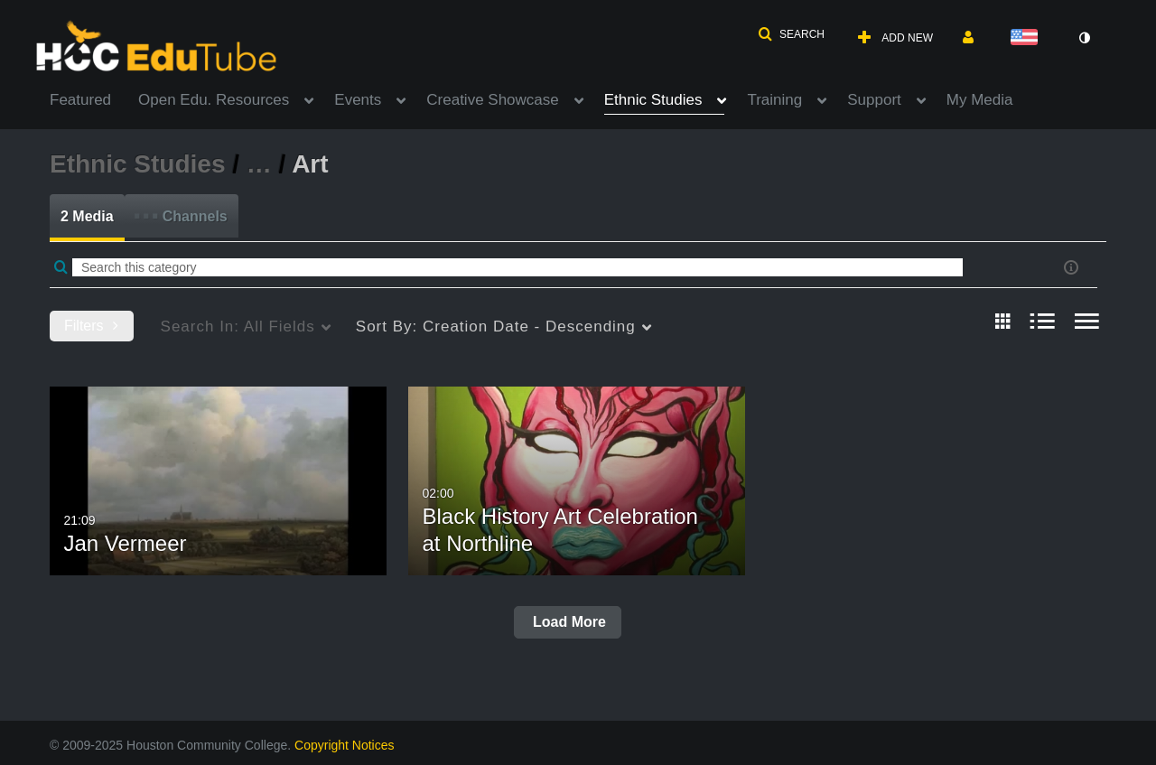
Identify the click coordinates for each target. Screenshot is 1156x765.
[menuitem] (94, 98)
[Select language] (1028, 38)
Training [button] (774, 99)
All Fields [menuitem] (238, 326)
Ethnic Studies (137, 164)
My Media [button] (979, 99)
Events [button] (357, 99)
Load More (567, 622)
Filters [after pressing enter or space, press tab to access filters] (91, 325)
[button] (791, 34)
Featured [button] (80, 99)
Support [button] (874, 99)
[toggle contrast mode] (1083, 38)
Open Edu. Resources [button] (213, 99)
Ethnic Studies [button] (653, 99)
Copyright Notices (344, 745)
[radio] (1002, 322)
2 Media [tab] (87, 216)
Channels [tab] (180, 210)
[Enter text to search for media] (517, 267)
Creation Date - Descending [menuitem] (496, 326)
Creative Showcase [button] (492, 99)
